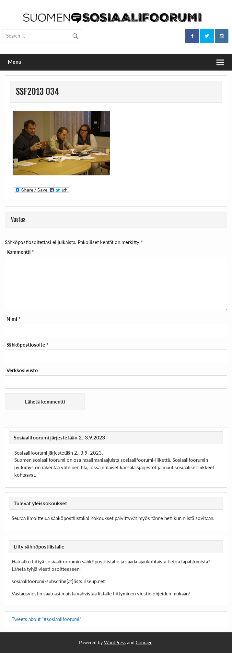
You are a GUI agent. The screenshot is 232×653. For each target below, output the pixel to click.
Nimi (13, 318)
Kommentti (20, 251)
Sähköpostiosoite (27, 344)
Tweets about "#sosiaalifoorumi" (46, 619)
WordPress (115, 642)
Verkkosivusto (22, 370)
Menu (14, 62)
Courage (144, 642)
